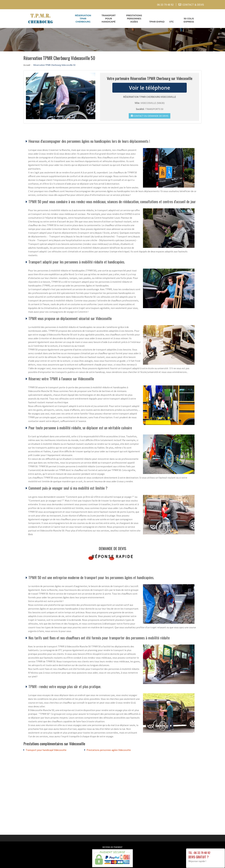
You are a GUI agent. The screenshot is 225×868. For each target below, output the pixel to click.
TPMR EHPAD (157, 21)
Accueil (26, 65)
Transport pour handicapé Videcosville (46, 749)
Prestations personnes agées (134, 18)
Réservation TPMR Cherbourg (83, 18)
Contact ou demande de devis (149, 115)
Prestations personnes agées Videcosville (109, 749)
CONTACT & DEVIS (193, 4)
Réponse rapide (113, 556)
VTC (171, 21)
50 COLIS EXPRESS (189, 20)
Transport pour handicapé (109, 18)
